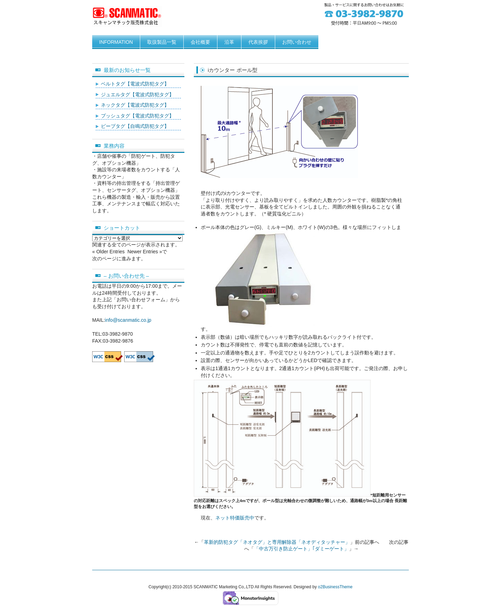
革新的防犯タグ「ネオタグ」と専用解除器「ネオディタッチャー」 (277, 542)
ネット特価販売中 (234, 518)
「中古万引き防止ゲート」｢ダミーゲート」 (301, 548)
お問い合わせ (296, 42)
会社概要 (200, 42)
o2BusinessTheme (335, 586)
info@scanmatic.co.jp (128, 320)
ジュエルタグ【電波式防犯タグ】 (137, 94)
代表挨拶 (258, 42)
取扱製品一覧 (161, 42)
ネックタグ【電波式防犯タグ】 (135, 105)
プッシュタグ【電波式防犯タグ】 (137, 115)
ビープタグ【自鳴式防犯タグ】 (135, 126)
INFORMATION (116, 42)
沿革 (229, 42)
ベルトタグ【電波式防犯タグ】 (135, 84)
